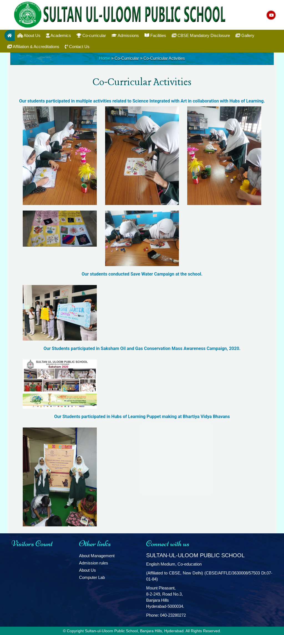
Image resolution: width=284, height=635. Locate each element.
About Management (97, 555)
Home (104, 58)
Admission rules (93, 563)
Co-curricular (91, 35)
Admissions (125, 35)
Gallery (244, 35)
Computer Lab (92, 577)
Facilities (155, 35)
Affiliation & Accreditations (33, 46)
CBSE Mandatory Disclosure (201, 35)
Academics (58, 35)
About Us (28, 35)
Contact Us (77, 46)
